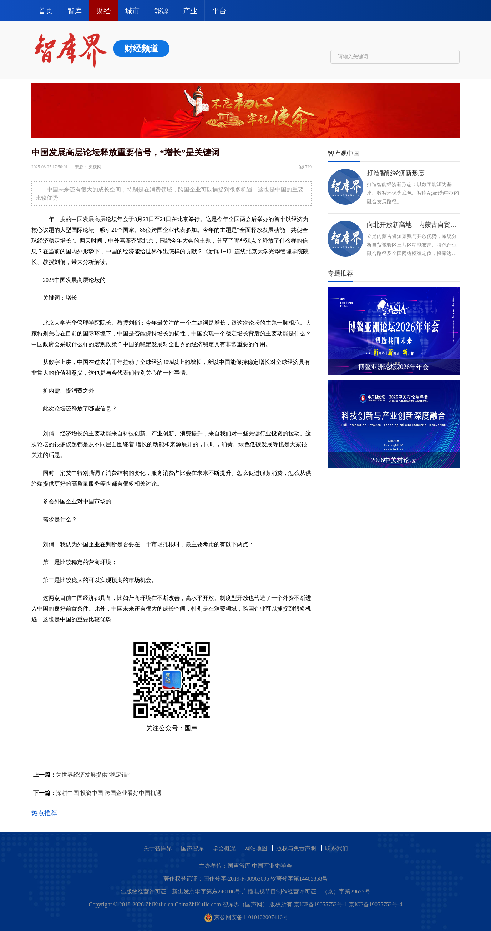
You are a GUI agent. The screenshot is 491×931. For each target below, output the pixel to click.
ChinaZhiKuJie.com (198, 904)
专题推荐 (340, 273)
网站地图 (255, 848)
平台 (219, 11)
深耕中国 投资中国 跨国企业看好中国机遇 (109, 793)
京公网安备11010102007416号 (246, 917)
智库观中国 (344, 153)
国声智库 (192, 848)
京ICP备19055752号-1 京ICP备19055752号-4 (348, 904)
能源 (161, 11)
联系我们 (336, 848)
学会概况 (224, 848)
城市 (132, 11)
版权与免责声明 (296, 848)
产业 (190, 11)
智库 (74, 11)
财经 (103, 11)
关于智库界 (157, 848)
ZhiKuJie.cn (159, 904)
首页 (46, 11)
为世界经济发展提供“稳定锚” (93, 775)
